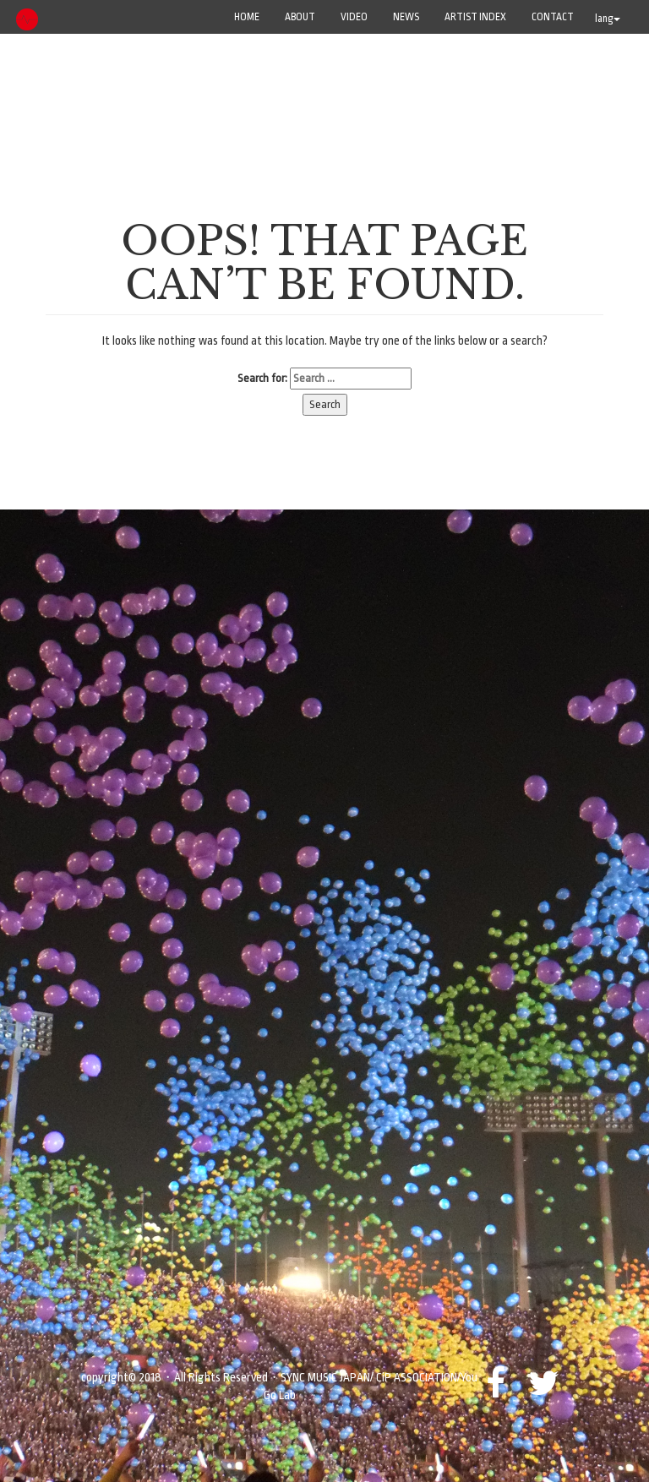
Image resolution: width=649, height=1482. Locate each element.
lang (607, 19)
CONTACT (553, 17)
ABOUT (300, 17)
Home (246, 17)
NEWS (406, 17)
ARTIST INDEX (475, 17)
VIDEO (354, 17)
